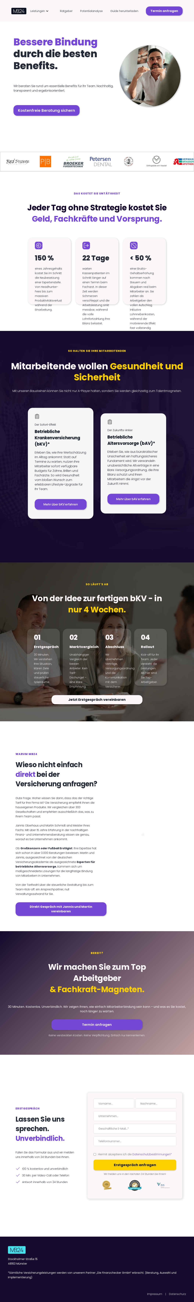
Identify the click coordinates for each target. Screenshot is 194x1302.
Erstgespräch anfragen (135, 1164)
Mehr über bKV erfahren (60, 506)
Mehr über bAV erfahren (133, 500)
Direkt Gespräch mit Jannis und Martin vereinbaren (61, 909)
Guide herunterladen (124, 11)
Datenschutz (177, 1294)
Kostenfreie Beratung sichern (46, 110)
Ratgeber (66, 11)
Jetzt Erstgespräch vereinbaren (97, 699)
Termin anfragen (164, 11)
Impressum (154, 1294)
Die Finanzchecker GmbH (113, 1273)
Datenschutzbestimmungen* (152, 1154)
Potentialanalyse (91, 11)
